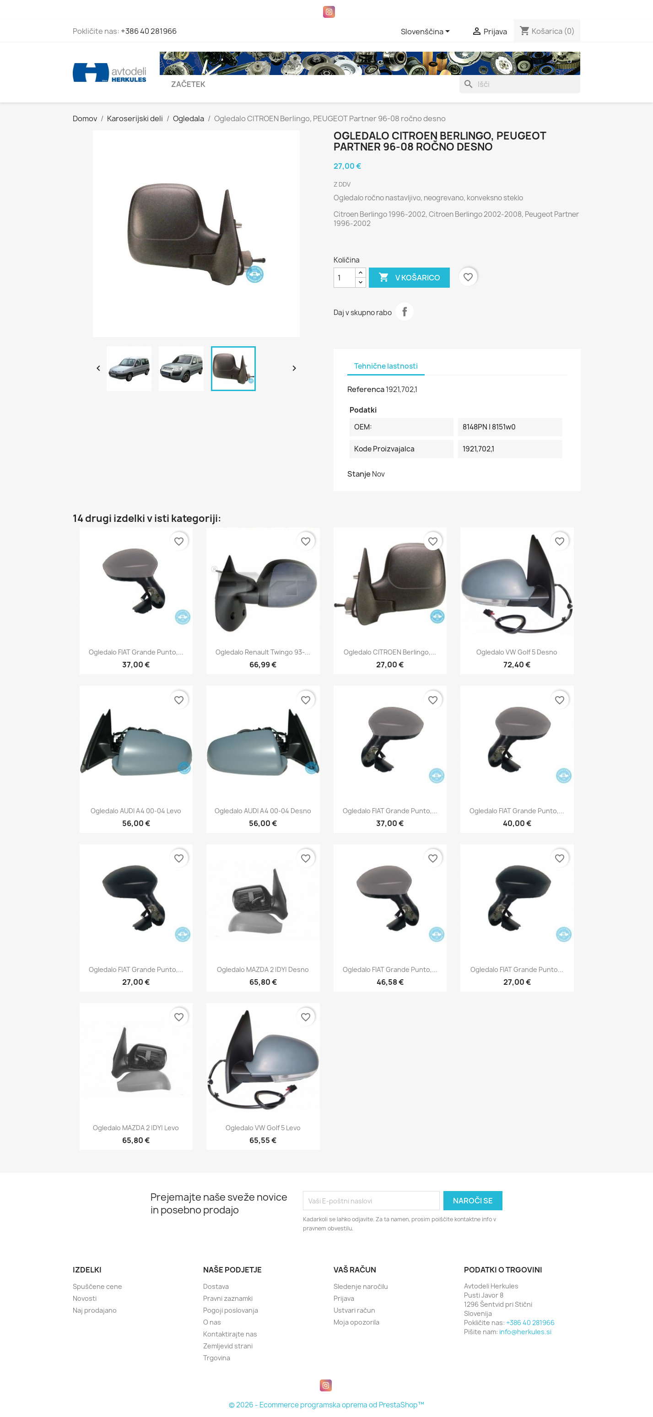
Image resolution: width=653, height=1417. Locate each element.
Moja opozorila (356, 1322)
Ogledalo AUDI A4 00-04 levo (136, 810)
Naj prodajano (95, 1310)
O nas (212, 1322)
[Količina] (345, 278)
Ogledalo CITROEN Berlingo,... (390, 652)
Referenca (365, 389)
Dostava (216, 1286)
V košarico (409, 278)
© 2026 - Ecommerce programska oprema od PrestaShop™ (326, 1405)
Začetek (188, 84)
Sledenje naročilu (361, 1286)
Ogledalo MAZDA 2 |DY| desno (263, 969)
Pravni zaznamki (228, 1298)
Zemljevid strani (228, 1346)
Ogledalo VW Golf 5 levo (263, 1127)
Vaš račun (355, 1270)
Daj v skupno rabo (404, 311)
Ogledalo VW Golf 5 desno (516, 652)
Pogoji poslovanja (230, 1310)
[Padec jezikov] (427, 32)
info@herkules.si (525, 1331)
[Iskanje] (519, 84)
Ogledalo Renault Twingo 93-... (263, 652)
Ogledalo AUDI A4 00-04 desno (263, 810)
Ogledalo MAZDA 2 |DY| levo (136, 1127)
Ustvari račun (354, 1310)
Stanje (359, 473)
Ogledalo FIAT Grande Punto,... (136, 652)
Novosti (85, 1298)
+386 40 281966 (149, 31)
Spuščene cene (97, 1286)
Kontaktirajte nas (230, 1334)
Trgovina (216, 1357)
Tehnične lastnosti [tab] (386, 366)
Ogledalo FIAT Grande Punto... (516, 969)
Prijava (344, 1298)
